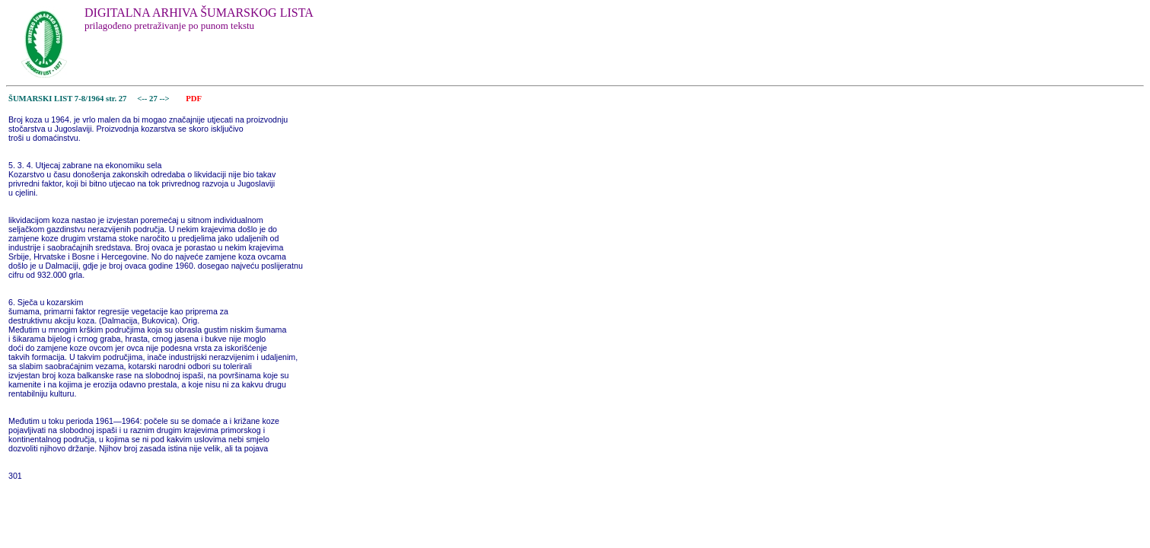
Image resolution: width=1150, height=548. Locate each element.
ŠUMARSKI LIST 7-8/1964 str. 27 (67, 98)
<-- (142, 98)
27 (154, 98)
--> (165, 98)
